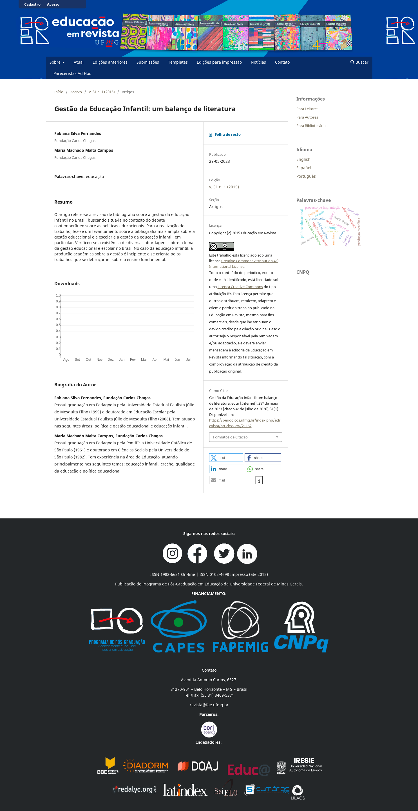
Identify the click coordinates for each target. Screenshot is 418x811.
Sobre (56, 62)
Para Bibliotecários (311, 125)
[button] (226, 457)
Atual (79, 62)
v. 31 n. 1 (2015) (102, 91)
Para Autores (307, 117)
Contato (282, 62)
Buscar (359, 62)
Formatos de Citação (230, 437)
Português (306, 176)
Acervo (76, 91)
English (303, 159)
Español (303, 167)
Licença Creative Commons (240, 286)
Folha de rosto (228, 134)
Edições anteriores (110, 62)
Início (58, 91)
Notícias (258, 62)
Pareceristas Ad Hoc (72, 73)
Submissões (148, 62)
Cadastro (32, 4)
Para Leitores (307, 108)
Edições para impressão (219, 62)
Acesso (53, 4)
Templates (178, 62)
